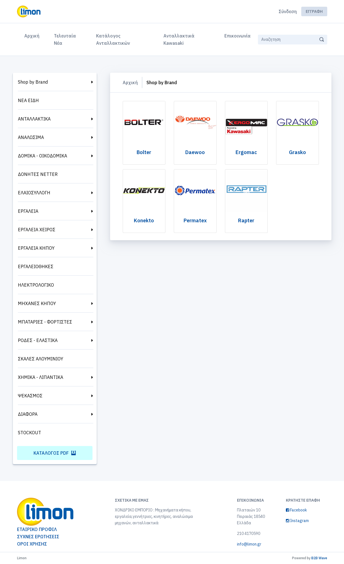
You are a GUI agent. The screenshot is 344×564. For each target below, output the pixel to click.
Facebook (296, 510)
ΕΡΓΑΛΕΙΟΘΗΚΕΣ (35, 266)
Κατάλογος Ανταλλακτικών (113, 39)
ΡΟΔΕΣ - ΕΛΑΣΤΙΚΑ (38, 340)
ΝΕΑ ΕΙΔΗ (28, 100)
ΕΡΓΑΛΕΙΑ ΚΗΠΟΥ (36, 248)
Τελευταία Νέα (65, 39)
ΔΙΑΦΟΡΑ (27, 414)
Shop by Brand (33, 82)
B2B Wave (319, 558)
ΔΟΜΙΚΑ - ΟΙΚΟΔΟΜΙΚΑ (42, 156)
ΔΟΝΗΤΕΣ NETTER (38, 174)
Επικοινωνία (237, 36)
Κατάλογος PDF (55, 453)
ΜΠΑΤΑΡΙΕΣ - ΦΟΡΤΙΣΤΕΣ (45, 322)
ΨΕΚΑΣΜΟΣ (30, 395)
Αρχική (33, 35)
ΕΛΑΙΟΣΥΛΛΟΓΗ (34, 192)
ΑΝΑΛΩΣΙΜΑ (31, 137)
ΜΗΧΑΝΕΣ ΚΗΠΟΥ (37, 303)
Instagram (297, 520)
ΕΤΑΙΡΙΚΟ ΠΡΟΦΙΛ (37, 529)
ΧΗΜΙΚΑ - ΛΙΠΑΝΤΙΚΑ (40, 377)
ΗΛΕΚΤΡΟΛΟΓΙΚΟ (36, 285)
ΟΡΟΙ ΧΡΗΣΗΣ (32, 544)
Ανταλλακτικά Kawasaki (178, 39)
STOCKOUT (29, 432)
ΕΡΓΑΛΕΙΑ (28, 211)
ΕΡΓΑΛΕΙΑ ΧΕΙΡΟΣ (36, 229)
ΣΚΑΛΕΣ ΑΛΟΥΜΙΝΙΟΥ (40, 359)
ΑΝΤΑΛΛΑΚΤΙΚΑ (34, 119)
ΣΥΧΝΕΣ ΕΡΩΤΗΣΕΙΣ (38, 536)
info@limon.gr (249, 544)
